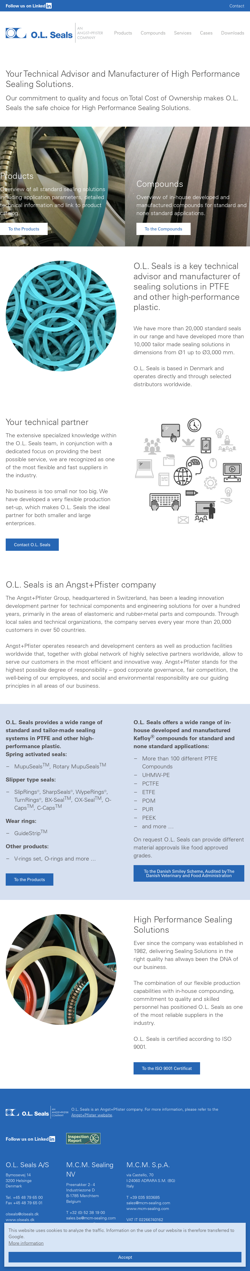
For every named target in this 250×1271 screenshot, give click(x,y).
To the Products (23, 229)
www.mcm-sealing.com (147, 1208)
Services (182, 33)
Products (123, 33)
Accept (125, 1257)
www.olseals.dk (20, 1219)
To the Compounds (163, 229)
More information (26, 1243)
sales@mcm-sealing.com (148, 1202)
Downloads (232, 33)
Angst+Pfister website (91, 1115)
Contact (236, 6)
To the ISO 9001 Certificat (167, 1068)
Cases (206, 33)
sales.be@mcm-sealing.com (91, 1218)
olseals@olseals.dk (22, 1214)
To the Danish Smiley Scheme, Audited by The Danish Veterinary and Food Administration (189, 873)
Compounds (153, 33)
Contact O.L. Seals (32, 544)
